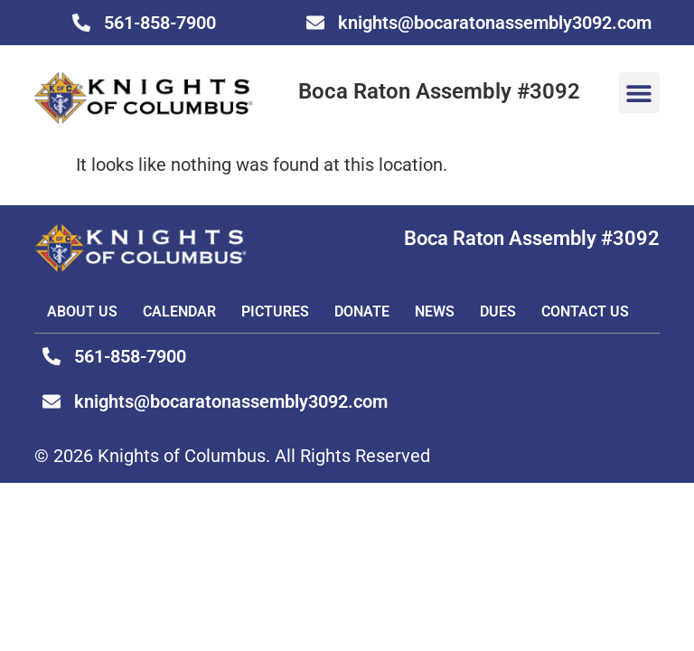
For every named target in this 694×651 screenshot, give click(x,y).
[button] (639, 92)
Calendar (179, 311)
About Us (82, 311)
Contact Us (585, 311)
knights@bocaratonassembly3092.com (495, 22)
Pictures (275, 311)
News (435, 311)
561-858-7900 (160, 22)
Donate (361, 311)
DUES (498, 311)
